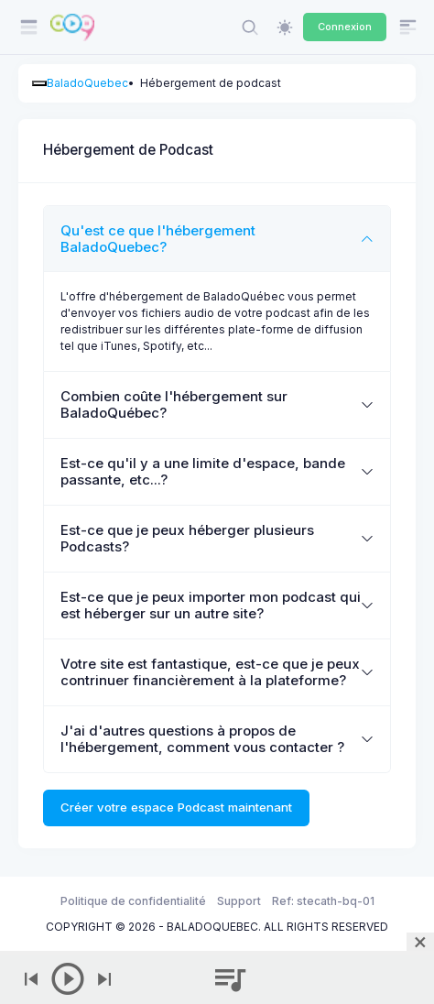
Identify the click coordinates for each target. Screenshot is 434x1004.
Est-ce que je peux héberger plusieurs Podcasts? (187, 538)
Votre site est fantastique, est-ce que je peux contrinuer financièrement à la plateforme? (210, 672)
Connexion (345, 26)
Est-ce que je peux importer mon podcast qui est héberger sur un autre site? (210, 605)
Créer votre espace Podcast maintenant (176, 807)
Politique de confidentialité (133, 901)
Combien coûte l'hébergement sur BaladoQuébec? (174, 404)
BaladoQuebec (87, 83)
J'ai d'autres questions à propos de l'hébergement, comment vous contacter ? (202, 739)
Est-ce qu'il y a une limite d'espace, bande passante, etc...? (202, 471)
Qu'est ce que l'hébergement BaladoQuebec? (157, 239)
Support (239, 901)
